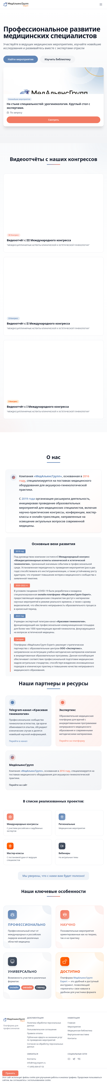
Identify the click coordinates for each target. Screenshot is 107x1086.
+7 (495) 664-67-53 (35, 1066)
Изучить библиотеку (57, 59)
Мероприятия (74, 1026)
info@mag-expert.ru (36, 1062)
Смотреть (53, 119)
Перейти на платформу (73, 740)
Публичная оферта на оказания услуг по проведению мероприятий (44, 1038)
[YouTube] (69, 1059)
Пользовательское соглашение (41, 1029)
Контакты (72, 1038)
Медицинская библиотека (80, 1030)
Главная (71, 1022)
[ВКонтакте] (79, 1059)
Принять (10, 1073)
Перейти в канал (20, 741)
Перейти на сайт (20, 784)
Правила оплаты (35, 1033)
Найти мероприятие (20, 59)
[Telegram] (74, 1059)
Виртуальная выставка (78, 1034)
